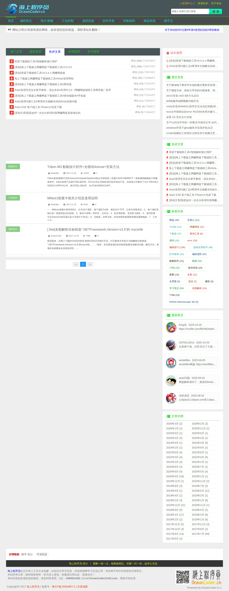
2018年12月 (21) (175, 505)
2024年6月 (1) (174, 442)
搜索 (215, 11)
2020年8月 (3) (174, 466)
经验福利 (129, 20)
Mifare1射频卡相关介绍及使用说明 (72, 198)
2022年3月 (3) (174, 461)
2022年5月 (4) (174, 457)
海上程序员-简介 (78, 563)
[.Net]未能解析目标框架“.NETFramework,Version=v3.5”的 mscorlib (95, 229)
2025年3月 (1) (200, 438)
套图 (174, 274)
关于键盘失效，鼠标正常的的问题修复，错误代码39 (196, 90)
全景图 (174, 281)
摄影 (209, 281)
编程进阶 (199, 254)
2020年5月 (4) (200, 471)
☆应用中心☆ (187, 3)
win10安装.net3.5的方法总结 (182, 95)
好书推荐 (176, 254)
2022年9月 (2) (200, 447)
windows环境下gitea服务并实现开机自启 (189, 127)
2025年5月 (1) (200, 433)
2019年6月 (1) (174, 490)
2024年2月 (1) (174, 447)
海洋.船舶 (46, 20)
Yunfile (175, 226)
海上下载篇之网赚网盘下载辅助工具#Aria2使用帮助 (44, 78)
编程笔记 (26, 20)
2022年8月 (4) (174, 452)
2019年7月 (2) (200, 485)
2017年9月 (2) (200, 529)
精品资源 (149, 20)
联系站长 (203, 3)
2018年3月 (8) (200, 514)
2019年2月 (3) (174, 500)
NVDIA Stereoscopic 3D (183, 301)
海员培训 (195, 267)
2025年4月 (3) (174, 438)
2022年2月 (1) (200, 461)
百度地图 (82, 586)
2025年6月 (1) (174, 433)
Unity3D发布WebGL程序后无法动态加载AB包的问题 (196, 106)
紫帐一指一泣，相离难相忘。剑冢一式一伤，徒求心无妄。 (126, 563)
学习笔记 (176, 288)
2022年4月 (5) (200, 457)
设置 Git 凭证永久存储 (179, 117)
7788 (174, 267)
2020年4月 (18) (175, 476)
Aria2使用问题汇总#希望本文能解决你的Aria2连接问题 (46, 101)
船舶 (197, 261)
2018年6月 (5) (174, 509)
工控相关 (12, 198)
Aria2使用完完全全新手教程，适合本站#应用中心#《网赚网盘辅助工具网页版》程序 (63, 89)
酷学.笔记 (27, 554)
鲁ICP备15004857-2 (63, 586)
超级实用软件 (203, 247)
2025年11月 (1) (200, 428)
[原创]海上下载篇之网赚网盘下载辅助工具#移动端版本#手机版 (50, 95)
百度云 (193, 220)
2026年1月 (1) (174, 428)
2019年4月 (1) (174, 495)
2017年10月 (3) (175, 529)
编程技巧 (177, 247)
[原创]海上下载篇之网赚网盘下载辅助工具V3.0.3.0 (43, 67)
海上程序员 (14, 570)
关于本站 (216, 3)
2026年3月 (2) (174, 423)
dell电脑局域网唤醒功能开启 (182, 101)
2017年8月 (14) (175, 533)
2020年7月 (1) (200, 466)
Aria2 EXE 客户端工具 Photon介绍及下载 (38, 107)
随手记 (168, 20)
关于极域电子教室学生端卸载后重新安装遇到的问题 (196, 85)
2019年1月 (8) (200, 500)
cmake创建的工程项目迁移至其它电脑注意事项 (193, 133)
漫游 (192, 281)
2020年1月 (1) (200, 476)
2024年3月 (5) (200, 442)
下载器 (175, 233)
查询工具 (196, 233)
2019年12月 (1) (175, 481)
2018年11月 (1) (200, 505)
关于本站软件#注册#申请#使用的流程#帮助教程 (192, 29)
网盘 (174, 220)
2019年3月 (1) (200, 495)
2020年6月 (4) (174, 471)
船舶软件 (12, 166)
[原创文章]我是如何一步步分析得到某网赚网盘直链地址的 (47, 112)
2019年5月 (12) (200, 490)
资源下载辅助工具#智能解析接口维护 (36, 61)
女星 (192, 274)
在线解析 (199, 288)
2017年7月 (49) (200, 533)
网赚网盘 (197, 226)
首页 (11, 20)
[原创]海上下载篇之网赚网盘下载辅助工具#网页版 (43, 84)
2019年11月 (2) (200, 481)
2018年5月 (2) (200, 509)
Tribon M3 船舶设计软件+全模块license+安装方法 (83, 167)
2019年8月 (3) (174, 485)
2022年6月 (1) (200, 452)
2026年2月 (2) (200, 423)
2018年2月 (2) (174, 519)
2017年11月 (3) (200, 524)
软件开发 (108, 20)
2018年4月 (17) (175, 514)
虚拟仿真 (88, 20)
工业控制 (68, 20)
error (192, 240)
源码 (174, 240)
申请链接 (42, 554)
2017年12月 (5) (175, 524)
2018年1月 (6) (200, 519)
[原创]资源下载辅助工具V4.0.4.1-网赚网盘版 (40, 72)
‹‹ (76, 264)
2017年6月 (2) (174, 538)
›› (90, 264)
